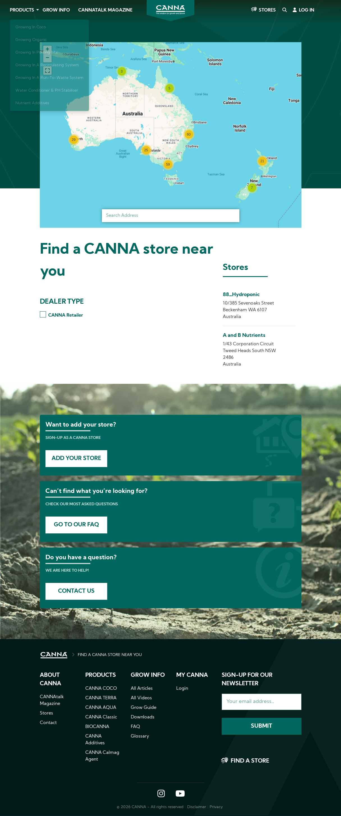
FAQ (135, 727)
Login (182, 688)
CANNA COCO (101, 688)
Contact (48, 723)
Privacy (216, 807)
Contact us (76, 591)
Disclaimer (196, 807)
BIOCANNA (97, 727)
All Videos (141, 698)
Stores (267, 10)
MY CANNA (192, 675)
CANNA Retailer (65, 315)
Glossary (140, 736)
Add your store (76, 458)
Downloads (142, 717)
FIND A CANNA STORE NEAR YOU (110, 655)
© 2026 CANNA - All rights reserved (150, 807)
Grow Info (56, 10)
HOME (54, 655)
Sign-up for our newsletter (247, 680)
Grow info (148, 675)
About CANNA (50, 680)
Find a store (250, 761)
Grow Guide (143, 707)
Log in (306, 10)
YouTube (179, 794)
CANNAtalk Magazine (105, 10)
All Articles (142, 688)
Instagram (161, 794)
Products (22, 10)
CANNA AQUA (100, 707)
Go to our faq (76, 525)
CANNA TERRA (100, 698)
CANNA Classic (101, 717)
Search (284, 10)
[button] (121, 71)
